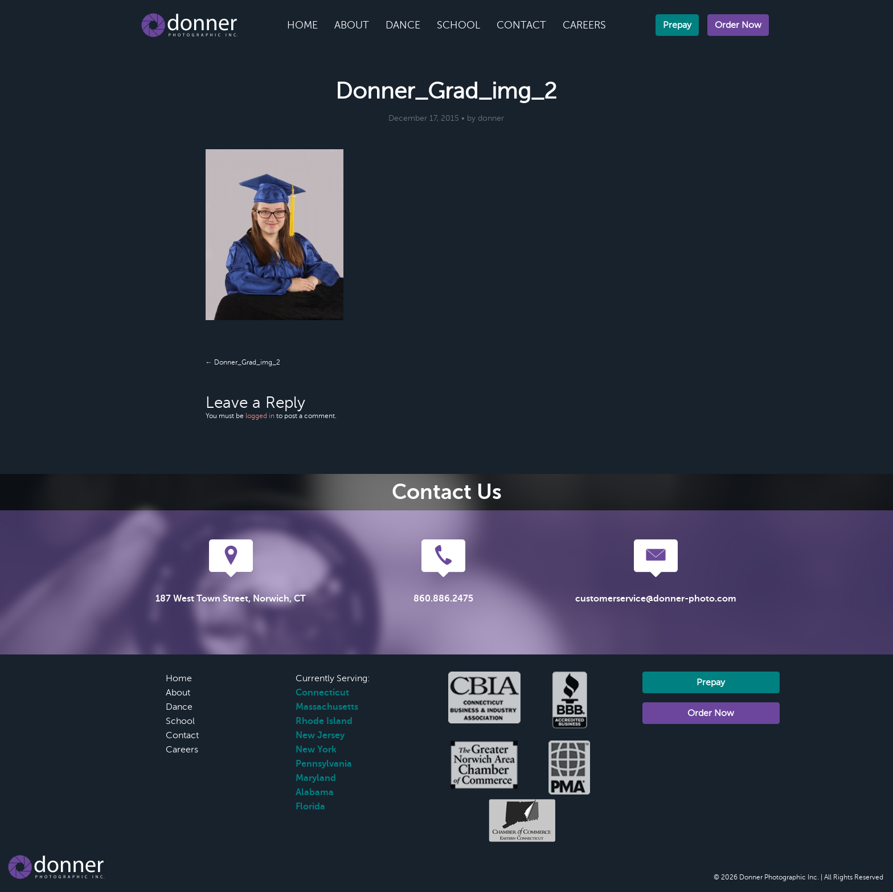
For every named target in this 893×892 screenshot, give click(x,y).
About (351, 25)
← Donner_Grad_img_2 (243, 362)
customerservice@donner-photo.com (655, 599)
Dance (403, 25)
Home (302, 25)
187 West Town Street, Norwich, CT (230, 599)
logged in (260, 416)
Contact (521, 25)
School (458, 25)
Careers (584, 25)
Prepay (677, 25)
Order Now (738, 25)
